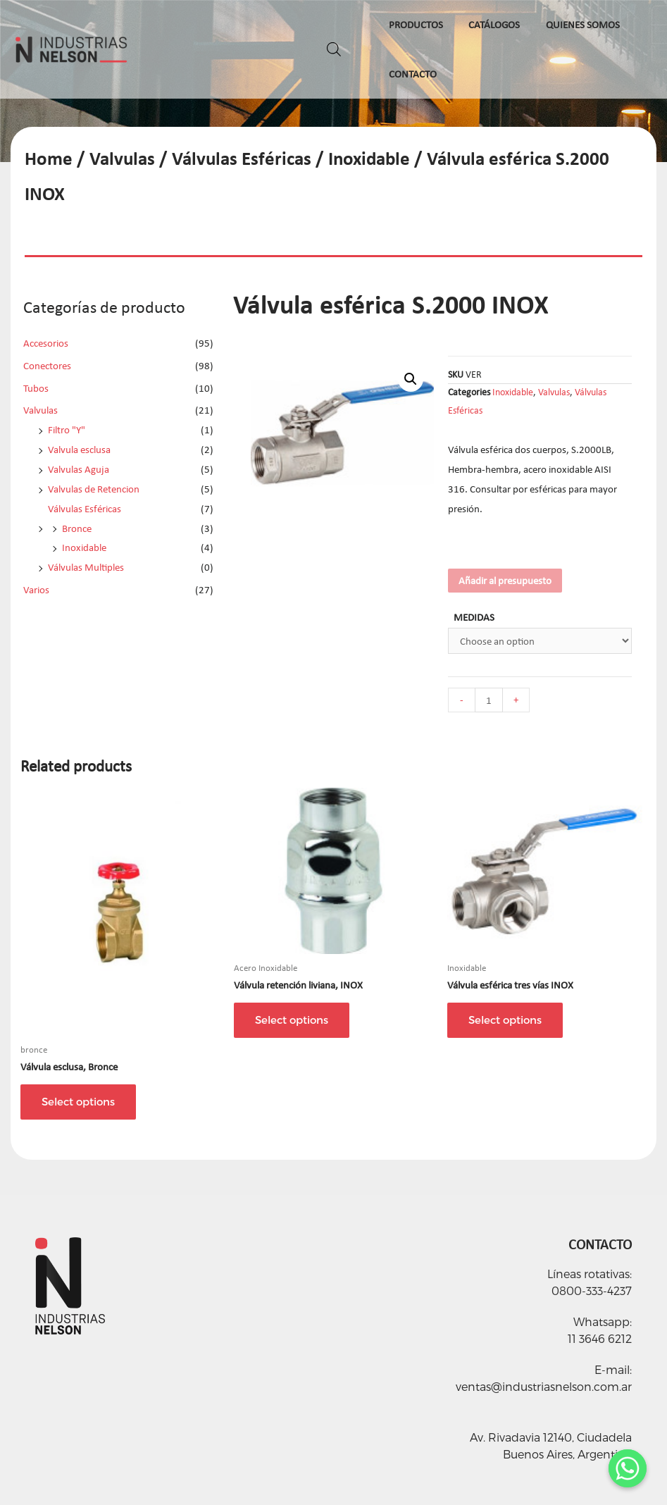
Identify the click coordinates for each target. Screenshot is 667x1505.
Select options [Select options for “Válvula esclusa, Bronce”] (78, 1101)
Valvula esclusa (79, 449)
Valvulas (122, 158)
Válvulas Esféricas (241, 158)
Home (49, 158)
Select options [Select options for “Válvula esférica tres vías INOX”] (505, 1019)
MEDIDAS (474, 617)
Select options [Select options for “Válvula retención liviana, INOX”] (291, 1019)
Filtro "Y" (66, 429)
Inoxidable (369, 158)
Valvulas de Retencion (93, 489)
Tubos (36, 388)
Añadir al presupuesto (505, 580)
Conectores (47, 365)
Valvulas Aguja (78, 469)
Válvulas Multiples (86, 567)
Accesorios (45, 343)
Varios (36, 589)
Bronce (77, 528)
